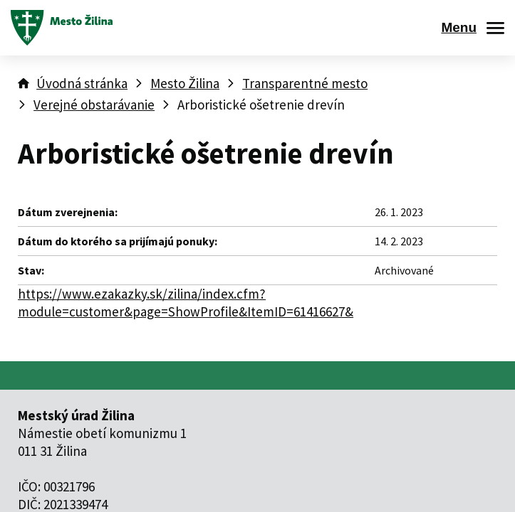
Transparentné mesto (305, 83)
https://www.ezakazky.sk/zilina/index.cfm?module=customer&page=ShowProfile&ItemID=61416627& (185, 302)
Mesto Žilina (184, 83)
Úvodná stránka (82, 83)
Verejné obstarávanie (94, 104)
